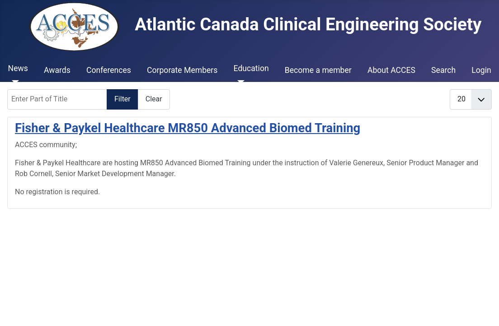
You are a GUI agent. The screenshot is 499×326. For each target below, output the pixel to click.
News (18, 68)
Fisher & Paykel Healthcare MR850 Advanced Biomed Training (187, 128)
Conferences (108, 70)
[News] (13, 82)
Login (481, 70)
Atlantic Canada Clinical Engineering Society (255, 24)
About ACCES (391, 70)
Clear (154, 99)
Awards (57, 70)
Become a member (318, 70)
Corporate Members (182, 70)
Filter (122, 99)
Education (251, 68)
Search (443, 70)
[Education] (239, 82)
